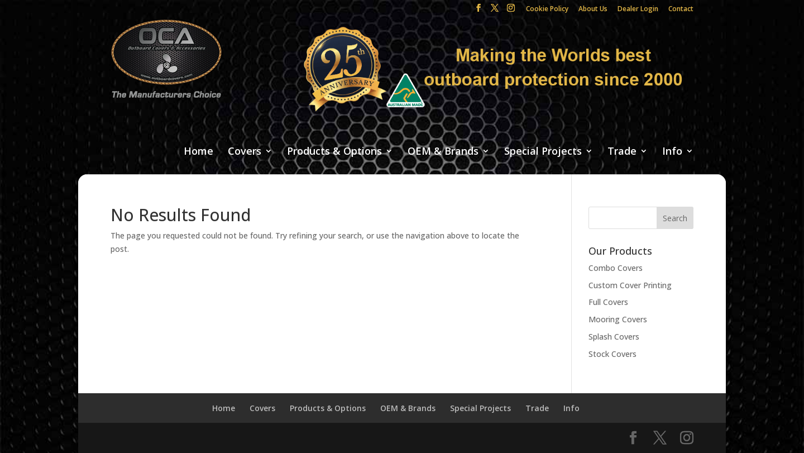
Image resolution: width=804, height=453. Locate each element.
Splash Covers (613, 336)
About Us (592, 9)
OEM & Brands (443, 152)
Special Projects (543, 152)
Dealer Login (638, 9)
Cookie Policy (547, 9)
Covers (244, 152)
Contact (680, 9)
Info (672, 152)
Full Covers (608, 302)
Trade (621, 152)
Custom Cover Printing (630, 285)
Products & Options (334, 152)
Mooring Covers (617, 319)
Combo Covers (615, 268)
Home (198, 152)
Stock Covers (612, 354)
